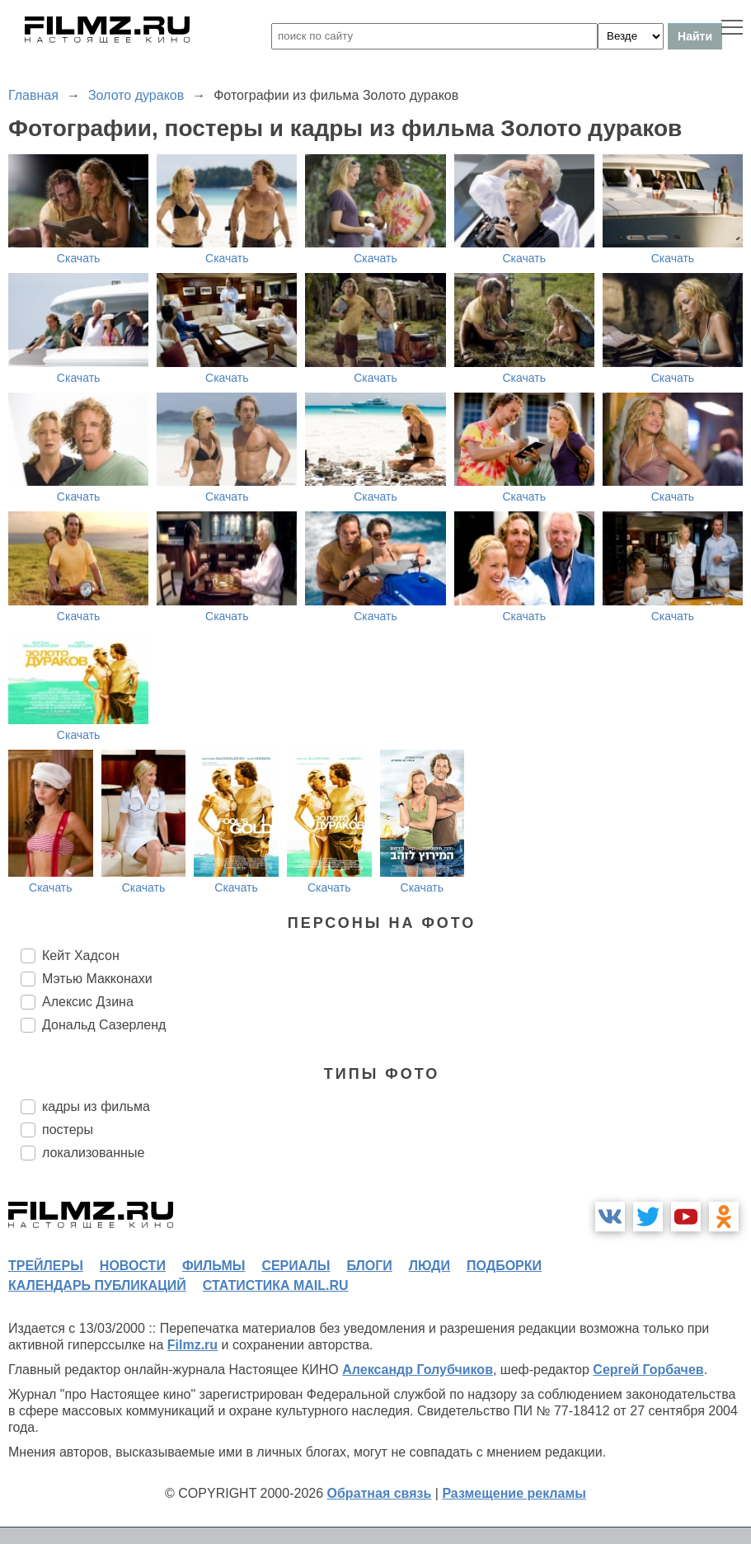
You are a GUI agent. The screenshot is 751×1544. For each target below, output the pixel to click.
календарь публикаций (97, 1285)
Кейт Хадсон (81, 956)
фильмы (213, 1266)
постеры (67, 1130)
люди (429, 1266)
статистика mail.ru (276, 1285)
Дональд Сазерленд (104, 1025)
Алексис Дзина (88, 1002)
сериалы (295, 1266)
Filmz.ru (192, 1345)
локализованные (93, 1153)
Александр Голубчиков (417, 1370)
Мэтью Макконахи (97, 979)
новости (133, 1266)
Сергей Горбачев (648, 1370)
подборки (504, 1266)
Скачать (79, 258)
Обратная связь (379, 1493)
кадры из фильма (96, 1106)
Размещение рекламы (514, 1493)
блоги (369, 1266)
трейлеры (45, 1266)
